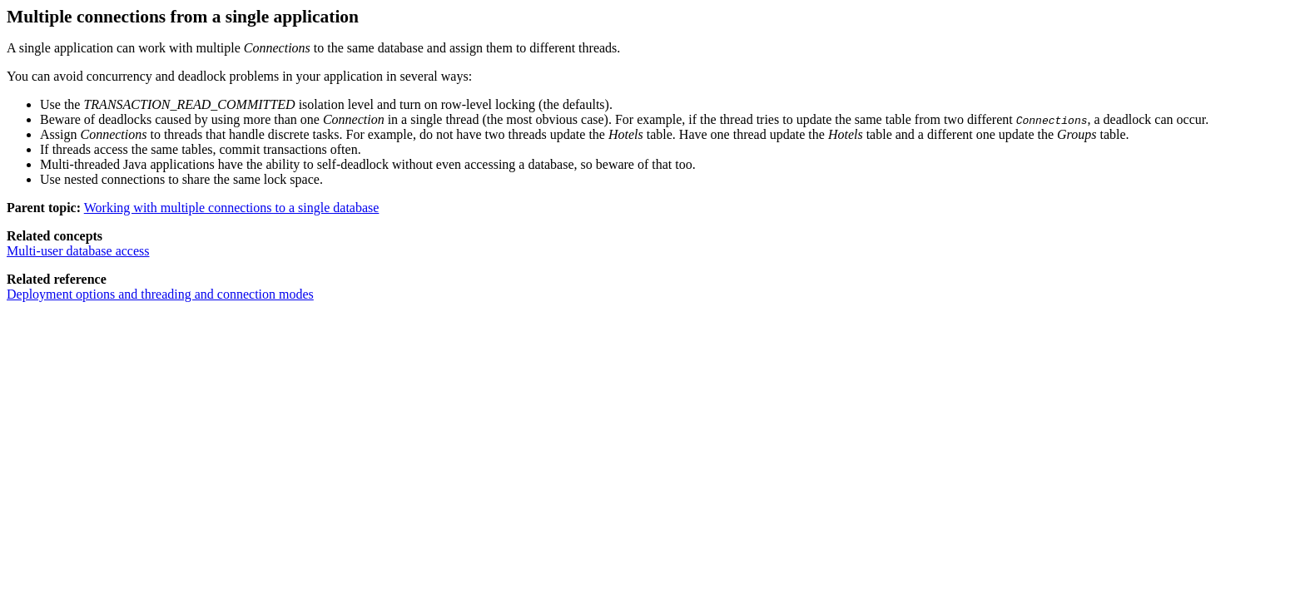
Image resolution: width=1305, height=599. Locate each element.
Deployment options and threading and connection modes (160, 294)
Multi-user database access (78, 251)
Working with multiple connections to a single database (232, 207)
